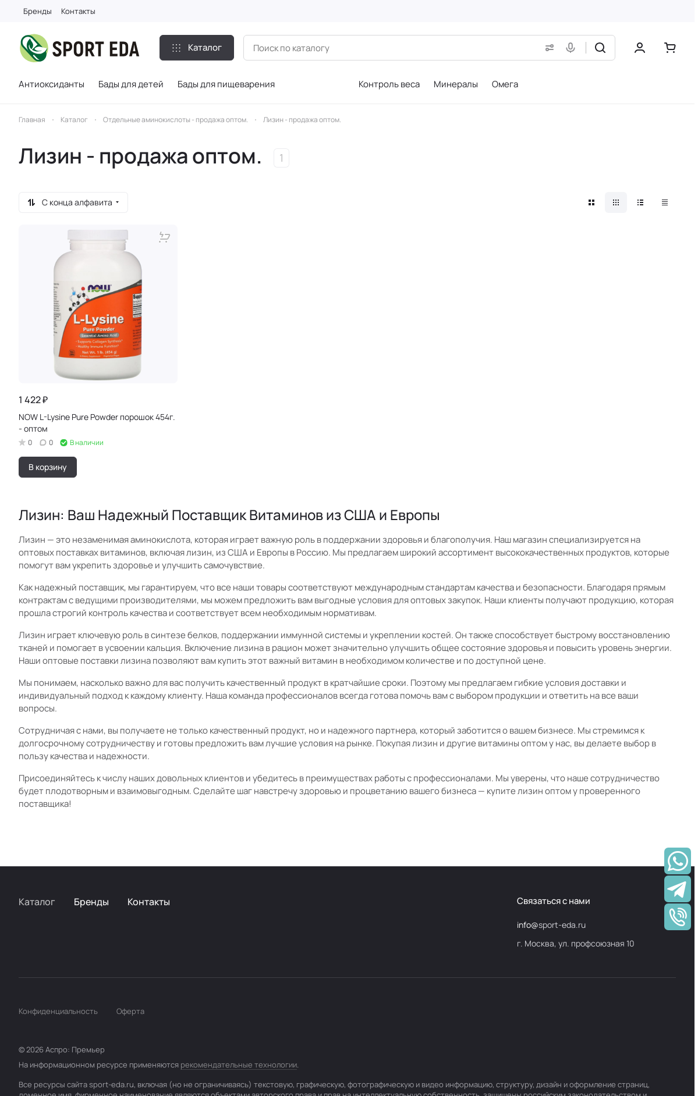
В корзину (48, 466)
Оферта (130, 1011)
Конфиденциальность (58, 1011)
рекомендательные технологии (238, 1064)
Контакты (148, 901)
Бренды (91, 901)
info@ (527, 924)
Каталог (37, 901)
